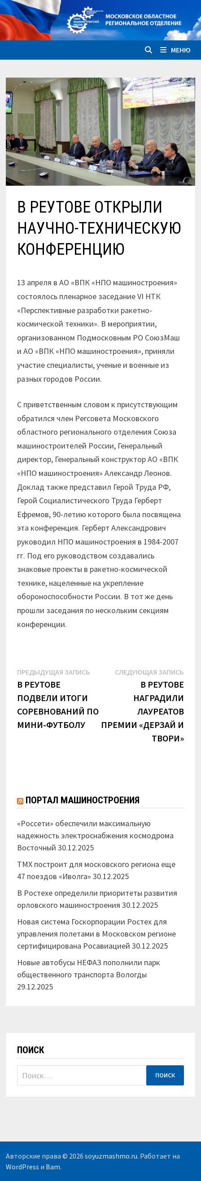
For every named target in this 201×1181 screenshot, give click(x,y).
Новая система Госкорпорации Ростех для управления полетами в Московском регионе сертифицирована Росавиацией (96, 933)
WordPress (22, 1166)
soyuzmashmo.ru (111, 1155)
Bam (53, 1166)
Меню (175, 49)
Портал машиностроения (83, 800)
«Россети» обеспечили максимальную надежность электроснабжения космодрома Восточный (95, 835)
